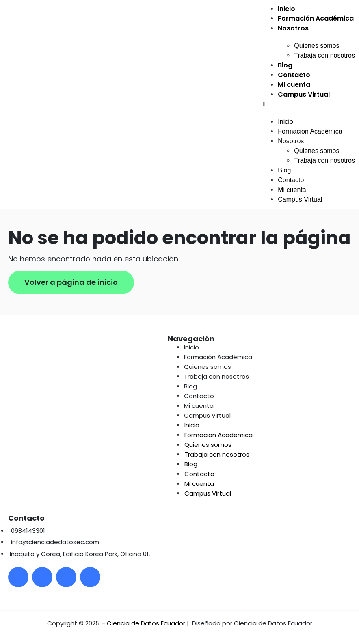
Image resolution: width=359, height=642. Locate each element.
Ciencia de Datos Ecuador (146, 623)
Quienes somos (316, 45)
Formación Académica (316, 18)
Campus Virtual (304, 94)
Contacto (294, 75)
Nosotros (293, 28)
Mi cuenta (294, 84)
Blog (285, 65)
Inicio (286, 8)
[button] (308, 104)
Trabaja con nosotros (324, 55)
